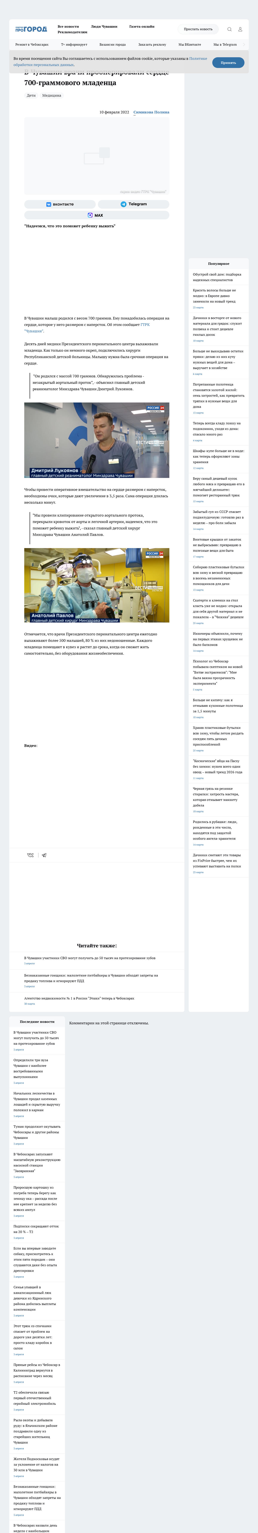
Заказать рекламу (152, 44)
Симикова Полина (151, 112)
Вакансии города (113, 44)
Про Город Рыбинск (94, 1365)
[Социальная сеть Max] (96, 215)
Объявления (16, 1396)
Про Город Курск (56, 1365)
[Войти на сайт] (240, 29)
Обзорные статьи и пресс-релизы (137, 1396)
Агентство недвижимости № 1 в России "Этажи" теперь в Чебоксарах (96, 1001)
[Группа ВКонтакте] (60, 204)
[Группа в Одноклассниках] (207, 1367)
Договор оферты (73, 1396)
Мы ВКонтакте (190, 44)
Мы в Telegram (225, 44)
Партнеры (123, 1402)
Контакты (123, 1391)
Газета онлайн (142, 26)
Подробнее (160, 1464)
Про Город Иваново (168, 1360)
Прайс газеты (17, 1402)
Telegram (14, 1391)
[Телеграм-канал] (133, 204)
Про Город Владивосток (97, 1371)
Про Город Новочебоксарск (25, 1360)
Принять (228, 62)
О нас (66, 1391)
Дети (31, 95)
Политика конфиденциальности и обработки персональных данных (50, 1471)
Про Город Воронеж (132, 1360)
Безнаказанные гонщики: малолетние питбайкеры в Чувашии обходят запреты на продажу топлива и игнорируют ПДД (96, 981)
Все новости (68, 26)
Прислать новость (198, 29)
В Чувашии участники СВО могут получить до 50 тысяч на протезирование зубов (96, 961)
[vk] (31, 855)
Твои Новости (54, 1360)
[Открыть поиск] (229, 29)
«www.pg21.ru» (39, 1411)
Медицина (51, 95)
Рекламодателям (72, 32)
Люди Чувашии (104, 26)
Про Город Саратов (168, 1365)
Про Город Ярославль (22, 1365)
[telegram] (45, 855)
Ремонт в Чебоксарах (32, 44)
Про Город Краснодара (133, 1371)
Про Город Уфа (129, 1365)
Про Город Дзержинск (59, 1371)
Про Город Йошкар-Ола (97, 1360)
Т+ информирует (74, 44)
